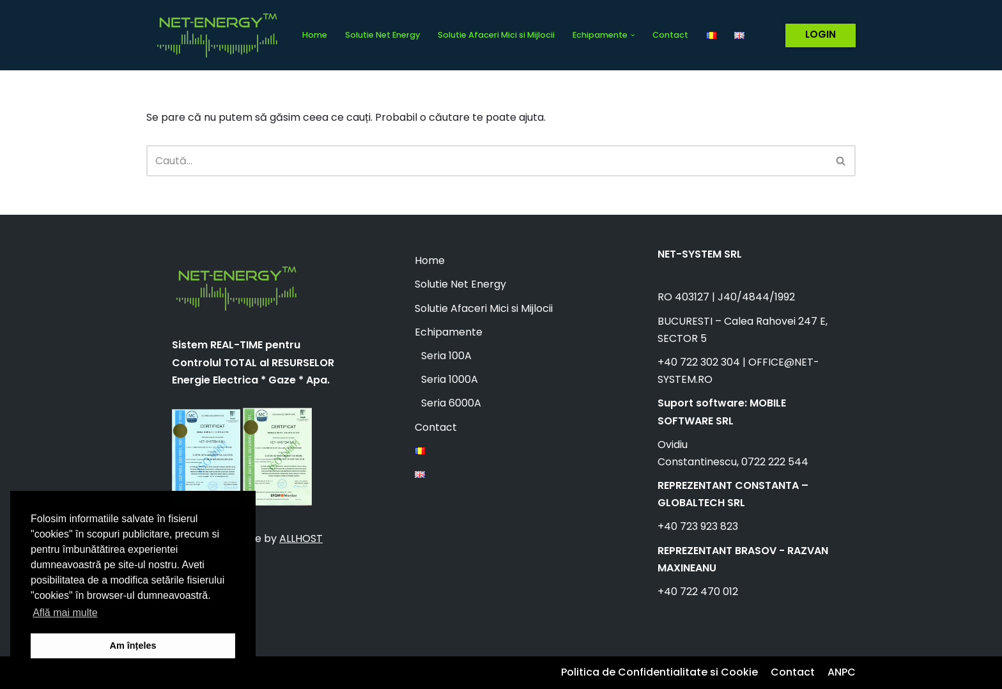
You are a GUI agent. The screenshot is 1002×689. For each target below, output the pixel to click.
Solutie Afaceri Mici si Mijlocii (496, 34)
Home (314, 34)
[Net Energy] (213, 35)
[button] (633, 35)
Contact (670, 34)
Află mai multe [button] (65, 612)
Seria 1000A (449, 379)
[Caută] (486, 160)
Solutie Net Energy (382, 34)
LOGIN (820, 34)
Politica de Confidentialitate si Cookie (659, 672)
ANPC (842, 672)
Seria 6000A (451, 403)
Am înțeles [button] (133, 645)
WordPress (281, 672)
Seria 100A (446, 355)
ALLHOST (301, 538)
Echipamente (448, 332)
